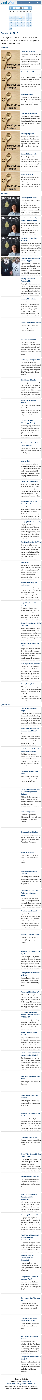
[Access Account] (29, 2)
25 (14, 25)
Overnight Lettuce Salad (29, 154)
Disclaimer (11, 1384)
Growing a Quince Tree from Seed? (30, 1299)
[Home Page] (8, 1)
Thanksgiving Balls (27, 134)
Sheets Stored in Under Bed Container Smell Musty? (30, 730)
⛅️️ (36, 1386)
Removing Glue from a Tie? (30, 1215)
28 (24, 25)
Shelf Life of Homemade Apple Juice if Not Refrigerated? (29, 1197)
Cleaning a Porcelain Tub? (30, 832)
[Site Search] (37, 2)
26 (17, 25)
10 (11, 20)
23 (30, 23)
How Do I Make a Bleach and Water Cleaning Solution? (31, 1054)
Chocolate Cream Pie (28, 52)
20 (21, 23)
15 (27, 20)
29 (27, 25)
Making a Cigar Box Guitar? (30, 934)
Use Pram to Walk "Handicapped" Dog (28, 422)
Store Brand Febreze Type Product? (29, 1338)
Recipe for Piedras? (27, 852)
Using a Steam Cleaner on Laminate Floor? (29, 1278)
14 (24, 20)
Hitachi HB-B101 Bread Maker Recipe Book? (29, 1319)
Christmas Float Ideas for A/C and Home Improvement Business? (31, 792)
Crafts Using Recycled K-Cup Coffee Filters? (31, 1155)
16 (30, 20)
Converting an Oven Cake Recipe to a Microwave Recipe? (29, 893)
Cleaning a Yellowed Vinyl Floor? (29, 772)
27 (21, 25)
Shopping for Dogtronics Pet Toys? (30, 953)
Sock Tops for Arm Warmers (30, 664)
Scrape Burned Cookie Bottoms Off (28, 401)
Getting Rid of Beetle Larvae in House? (30, 974)
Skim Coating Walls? (28, 812)
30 (30, 25)
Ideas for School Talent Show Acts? (30, 1078)
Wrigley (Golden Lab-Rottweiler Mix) (28, 280)
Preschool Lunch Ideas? (29, 911)
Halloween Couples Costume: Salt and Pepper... (31, 260)
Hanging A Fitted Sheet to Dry (31, 522)
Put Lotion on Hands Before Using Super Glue (30, 444)
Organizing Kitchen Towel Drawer (29, 604)
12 (17, 20)
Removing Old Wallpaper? (30, 992)
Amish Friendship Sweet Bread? (29, 1034)
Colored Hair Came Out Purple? (29, 710)
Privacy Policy (21, 1384)
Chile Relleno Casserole (29, 113)
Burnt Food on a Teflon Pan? (30, 1176)
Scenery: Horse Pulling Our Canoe (30, 645)
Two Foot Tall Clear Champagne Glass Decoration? (27, 1258)
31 (11, 28)
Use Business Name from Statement (29, 239)
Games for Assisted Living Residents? (29, 1097)
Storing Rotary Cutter (28, 684)
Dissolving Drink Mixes (29, 197)
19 (17, 23)
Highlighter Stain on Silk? (29, 1137)
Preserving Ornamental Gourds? (29, 873)
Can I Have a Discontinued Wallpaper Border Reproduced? (30, 1237)
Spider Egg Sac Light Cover (30, 360)
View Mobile (26, 1381)
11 (14, 20)
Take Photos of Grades (28, 380)
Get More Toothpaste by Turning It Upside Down (29, 219)
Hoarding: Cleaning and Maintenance (29, 584)
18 (14, 23)
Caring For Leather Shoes (29, 481)
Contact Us (31, 1384)
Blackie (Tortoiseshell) (28, 339)
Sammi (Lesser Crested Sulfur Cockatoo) (31, 624)
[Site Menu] (21, 2)
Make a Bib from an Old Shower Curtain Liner (29, 503)
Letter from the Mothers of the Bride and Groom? (30, 750)
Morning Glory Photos (28, 299)
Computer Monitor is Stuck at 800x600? (31, 1358)
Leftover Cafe (25, 461)
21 (24, 23)
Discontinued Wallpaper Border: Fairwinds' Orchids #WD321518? (30, 1014)
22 (27, 23)
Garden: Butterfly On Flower (31, 322)
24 (11, 25)
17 (11, 23)
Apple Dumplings (27, 94)
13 (21, 20)
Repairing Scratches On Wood (31, 542)
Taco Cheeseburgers (27, 174)
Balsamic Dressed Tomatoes (30, 72)
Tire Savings (25, 562)
